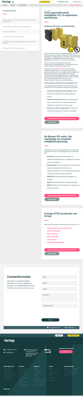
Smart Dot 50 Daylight (9, 31)
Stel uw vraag (52, 122)
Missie (51, 368)
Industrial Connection (10, 375)
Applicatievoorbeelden (40, 380)
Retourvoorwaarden (70, 373)
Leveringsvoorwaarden (70, 371)
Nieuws (13, 5)
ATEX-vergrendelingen (54, 231)
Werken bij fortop (54, 373)
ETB (20, 375)
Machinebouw (23, 368)
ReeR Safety (61, 69)
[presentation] (55, 313)
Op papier (51, 380)
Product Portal (45, 1)
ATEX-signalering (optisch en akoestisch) (59, 228)
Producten (37, 378)
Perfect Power (8, 368)
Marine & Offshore (24, 382)
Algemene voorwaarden (71, 368)
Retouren (66, 375)
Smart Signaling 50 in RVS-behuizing (13, 36)
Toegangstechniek (24, 385)
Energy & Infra (23, 378)
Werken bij (7, 389)
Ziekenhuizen (22, 371)
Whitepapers (37, 371)
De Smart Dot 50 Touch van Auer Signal (14, 48)
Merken (36, 375)
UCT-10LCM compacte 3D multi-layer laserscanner (17, 26)
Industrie (21, 380)
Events (51, 375)
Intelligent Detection (9, 373)
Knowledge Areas (9, 366)
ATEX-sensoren (51, 239)
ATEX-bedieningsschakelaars (56, 242)
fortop (5, 5)
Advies (36, 368)
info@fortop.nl (77, 1)
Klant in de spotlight (39, 382)
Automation (22, 5)
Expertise (36, 366)
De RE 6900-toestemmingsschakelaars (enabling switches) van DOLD (19, 42)
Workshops (37, 373)
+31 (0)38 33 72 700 (62, 1)
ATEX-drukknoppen (53, 236)
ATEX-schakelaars (52, 233)
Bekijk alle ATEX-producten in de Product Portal (62, 250)
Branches (21, 366)
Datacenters (22, 373)
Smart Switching (8, 378)
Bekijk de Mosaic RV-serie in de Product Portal (62, 118)
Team (50, 371)
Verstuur (50, 320)
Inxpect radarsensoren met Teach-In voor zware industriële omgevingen (19, 20)
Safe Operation (8, 371)
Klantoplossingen (39, 385)
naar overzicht (75, 5)
